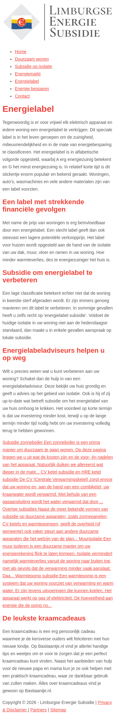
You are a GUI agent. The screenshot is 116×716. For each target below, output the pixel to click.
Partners (38, 709)
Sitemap (58, 709)
